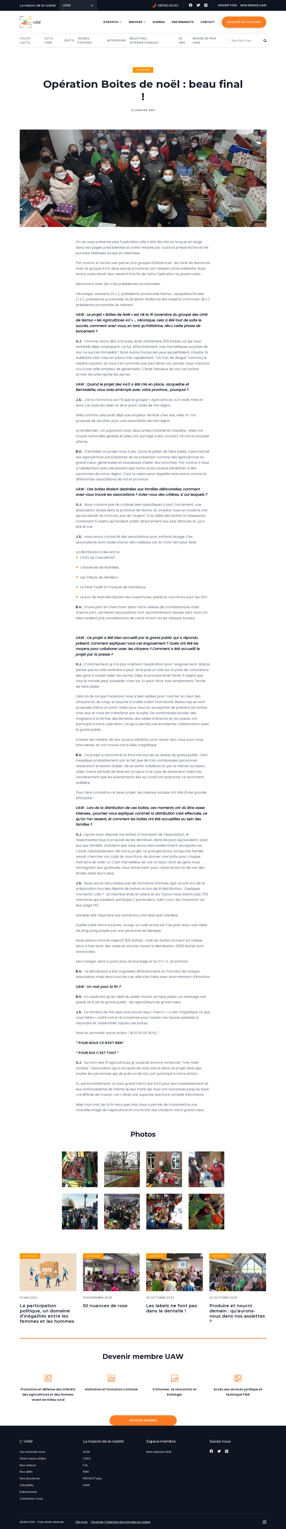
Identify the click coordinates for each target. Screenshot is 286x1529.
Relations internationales (144, 40)
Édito (69, 40)
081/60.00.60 (165, 5)
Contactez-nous (31, 1499)
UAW (78, 5)
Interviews (116, 40)
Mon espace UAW (253, 5)
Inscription (227, 5)
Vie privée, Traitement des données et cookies (120, 1522)
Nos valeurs (28, 1465)
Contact (207, 22)
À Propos (112, 22)
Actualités (27, 1485)
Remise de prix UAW (205, 40)
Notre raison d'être (33, 1458)
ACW (86, 1452)
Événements (28, 1492)
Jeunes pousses (85, 40)
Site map (81, 1522)
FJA (85, 1465)
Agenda (159, 22)
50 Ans (182, 40)
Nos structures (30, 1478)
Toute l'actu (25, 40)
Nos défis (26, 1472)
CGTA (87, 1458)
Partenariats (183, 22)
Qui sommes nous (32, 1452)
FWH (86, 1472)
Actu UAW (49, 40)
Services (137, 22)
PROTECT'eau (92, 1478)
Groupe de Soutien (244, 22)
